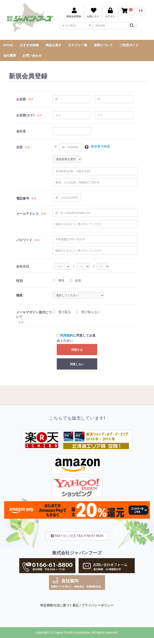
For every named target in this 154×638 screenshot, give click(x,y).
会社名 (21, 131)
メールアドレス (27, 214)
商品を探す (54, 45)
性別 (19, 281)
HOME (8, 45)
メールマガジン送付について (34, 314)
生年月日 (22, 266)
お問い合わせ (32, 55)
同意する (77, 349)
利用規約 (66, 335)
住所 (19, 147)
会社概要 (9, 55)
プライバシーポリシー (98, 605)
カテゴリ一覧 (77, 45)
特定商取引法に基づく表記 (59, 605)
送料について (103, 45)
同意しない (77, 364)
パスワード (24, 240)
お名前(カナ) (25, 115)
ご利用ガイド (129, 45)
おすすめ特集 (29, 45)
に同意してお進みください (76, 338)
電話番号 (22, 198)
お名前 (21, 99)
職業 (19, 295)
